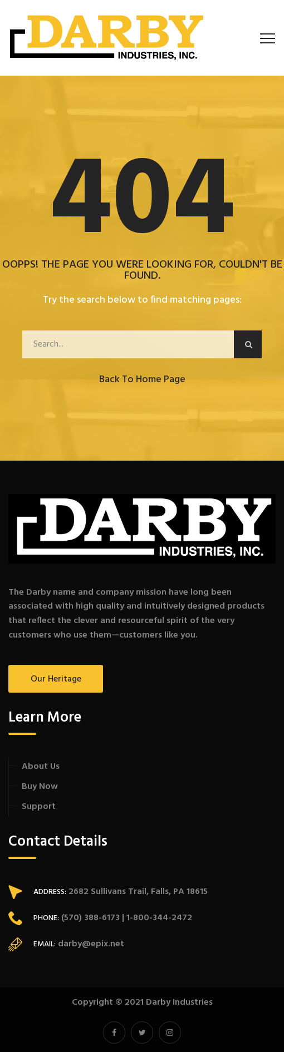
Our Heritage (56, 679)
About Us (41, 766)
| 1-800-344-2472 (156, 918)
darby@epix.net (91, 944)
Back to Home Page (142, 380)
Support (39, 806)
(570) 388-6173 (89, 918)
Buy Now (40, 786)
